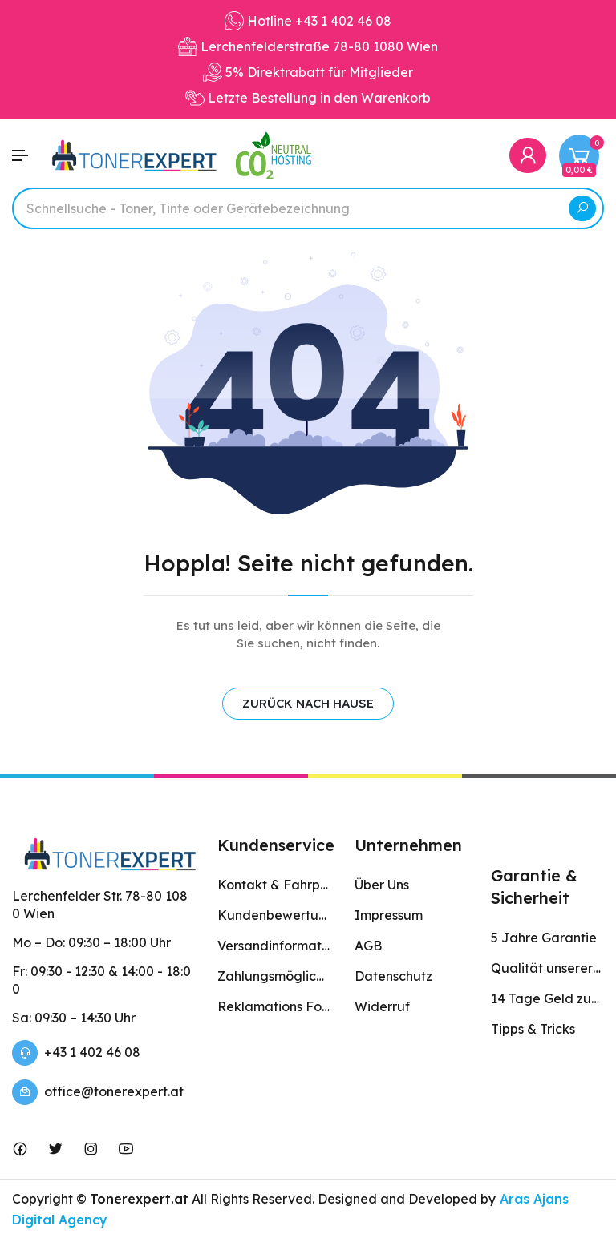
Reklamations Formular (273, 1006)
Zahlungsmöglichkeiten (273, 976)
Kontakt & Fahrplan (273, 885)
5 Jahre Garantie (544, 938)
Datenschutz (393, 976)
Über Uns (382, 885)
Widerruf (382, 1006)
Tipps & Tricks (533, 1029)
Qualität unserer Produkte (547, 968)
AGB (368, 946)
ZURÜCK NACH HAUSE (308, 703)
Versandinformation (273, 946)
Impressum (389, 915)
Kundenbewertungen (273, 915)
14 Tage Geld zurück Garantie (547, 998)
